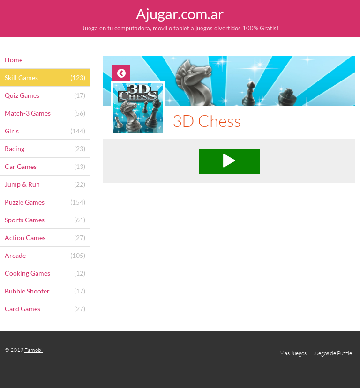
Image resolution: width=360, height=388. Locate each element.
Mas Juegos (293, 353)
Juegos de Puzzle (332, 353)
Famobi (33, 349)
